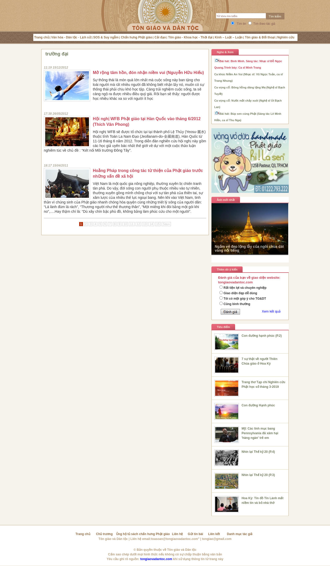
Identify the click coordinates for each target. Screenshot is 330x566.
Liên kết (214, 534)
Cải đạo (160, 37)
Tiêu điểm (223, 327)
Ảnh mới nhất (226, 199)
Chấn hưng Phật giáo (136, 37)
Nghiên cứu (285, 37)
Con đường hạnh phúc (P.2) (262, 336)
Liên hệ (177, 534)
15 (158, 224)
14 (151, 224)
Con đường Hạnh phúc (258, 405)
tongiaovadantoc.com (156, 559)
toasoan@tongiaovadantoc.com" (175, 539)
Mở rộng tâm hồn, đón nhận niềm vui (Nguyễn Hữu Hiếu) (148, 72)
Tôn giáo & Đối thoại (260, 37)
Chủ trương (104, 534)
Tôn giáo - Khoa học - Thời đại (190, 37)
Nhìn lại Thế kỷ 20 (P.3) (258, 475)
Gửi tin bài (195, 534)
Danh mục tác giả (239, 534)
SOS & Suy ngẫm (106, 37)
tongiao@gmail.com (217, 539)
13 (144, 224)
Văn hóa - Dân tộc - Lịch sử (71, 37)
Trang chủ (41, 37)
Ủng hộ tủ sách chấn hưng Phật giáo (143, 534)
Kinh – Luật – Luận (229, 37)
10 (125, 224)
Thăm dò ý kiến (227, 269)
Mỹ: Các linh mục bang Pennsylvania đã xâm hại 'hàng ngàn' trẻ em (260, 433)
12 (138, 224)
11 (131, 224)
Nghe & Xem (225, 52)
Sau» (166, 224)
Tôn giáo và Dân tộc (113, 539)
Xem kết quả (271, 311)
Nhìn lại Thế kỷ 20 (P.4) (258, 452)
